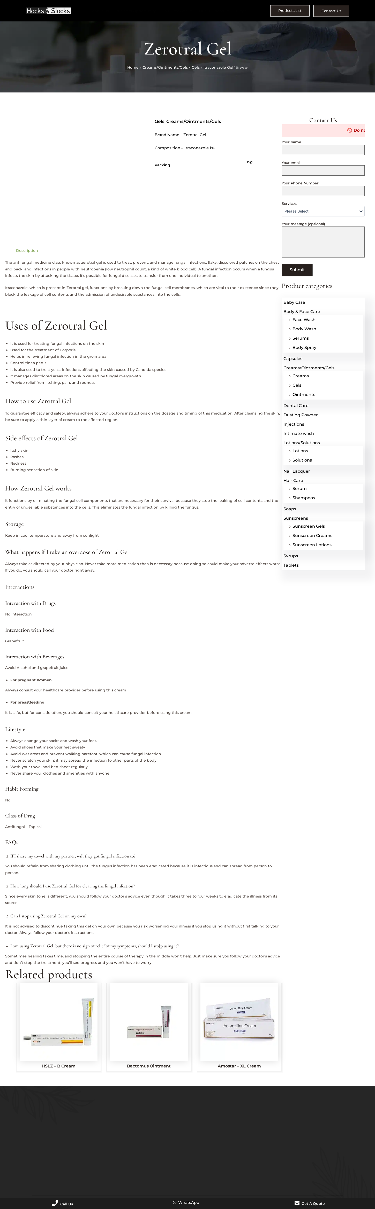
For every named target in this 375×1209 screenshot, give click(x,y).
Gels (196, 67)
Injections (293, 424)
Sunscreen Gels (308, 526)
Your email (323, 168)
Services (323, 208)
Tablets (291, 565)
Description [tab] (27, 250)
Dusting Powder (300, 414)
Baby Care (294, 302)
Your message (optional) (323, 240)
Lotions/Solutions (301, 442)
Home (133, 67)
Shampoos (303, 497)
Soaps (289, 508)
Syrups (290, 555)
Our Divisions (213, 11)
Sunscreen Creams (312, 535)
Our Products (178, 11)
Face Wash (304, 319)
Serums (300, 338)
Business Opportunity (137, 10)
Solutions (302, 460)
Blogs (238, 10)
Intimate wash (298, 433)
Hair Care (293, 480)
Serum (299, 488)
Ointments (303, 394)
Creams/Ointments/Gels (165, 67)
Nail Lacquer (296, 471)
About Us (103, 10)
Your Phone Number (323, 188)
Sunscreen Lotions (312, 544)
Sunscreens (295, 518)
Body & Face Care (301, 311)
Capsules (292, 358)
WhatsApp (185, 1202)
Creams (300, 375)
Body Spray (304, 347)
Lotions (300, 450)
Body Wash (304, 328)
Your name (323, 147)
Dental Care (296, 405)
